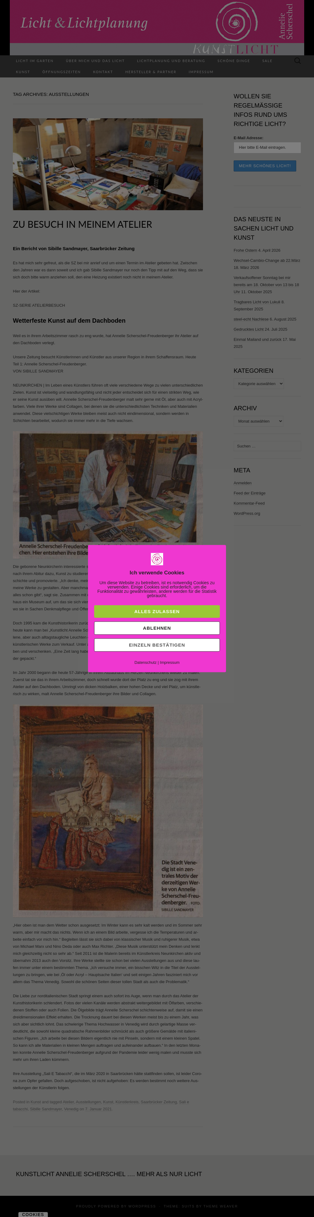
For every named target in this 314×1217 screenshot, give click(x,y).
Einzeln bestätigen (157, 645)
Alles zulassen (157, 611)
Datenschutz (145, 662)
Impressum (169, 662)
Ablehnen (157, 628)
